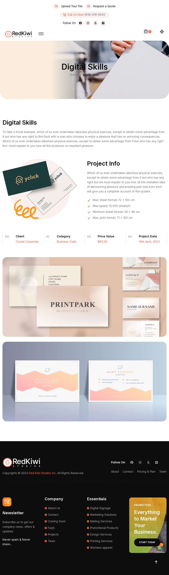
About (115, 471)
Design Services (101, 534)
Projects (53, 534)
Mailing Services (101, 521)
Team (163, 471)
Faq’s (51, 528)
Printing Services (101, 541)
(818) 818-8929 (94, 14)
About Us (54, 508)
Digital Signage (100, 508)
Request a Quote (104, 6)
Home (75, 75)
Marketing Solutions (103, 514)
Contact (128, 471)
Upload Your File (71, 6)
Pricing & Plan (146, 471)
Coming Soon (57, 521)
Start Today (147, 542)
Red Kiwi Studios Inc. (42, 473)
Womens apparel (101, 547)
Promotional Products (104, 528)
